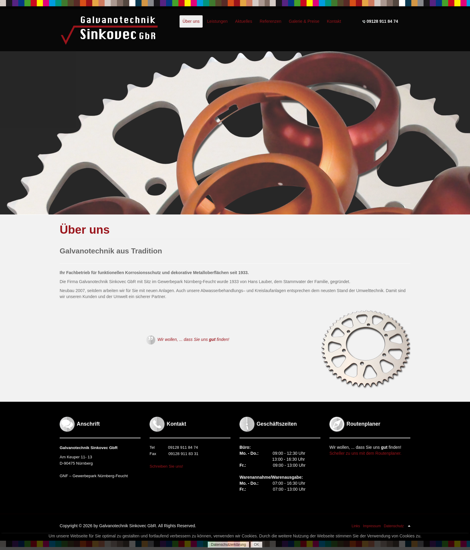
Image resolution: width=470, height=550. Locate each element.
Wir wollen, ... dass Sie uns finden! (187, 339)
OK (256, 545)
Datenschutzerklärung (228, 545)
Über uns (85, 229)
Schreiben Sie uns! (166, 466)
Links (356, 526)
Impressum (372, 526)
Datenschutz (394, 526)
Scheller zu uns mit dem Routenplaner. (365, 453)
